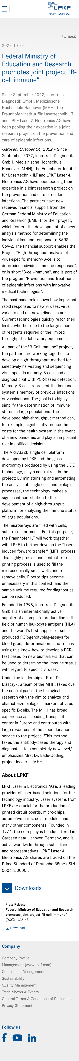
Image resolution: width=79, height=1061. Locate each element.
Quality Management (19, 985)
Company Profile (15, 958)
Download (17, 928)
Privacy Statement (17, 1005)
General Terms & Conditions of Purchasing (37, 998)
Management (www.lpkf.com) (26, 964)
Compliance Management (23, 971)
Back (72, 37)
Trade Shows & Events (20, 992)
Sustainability (13, 978)
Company (11, 946)
